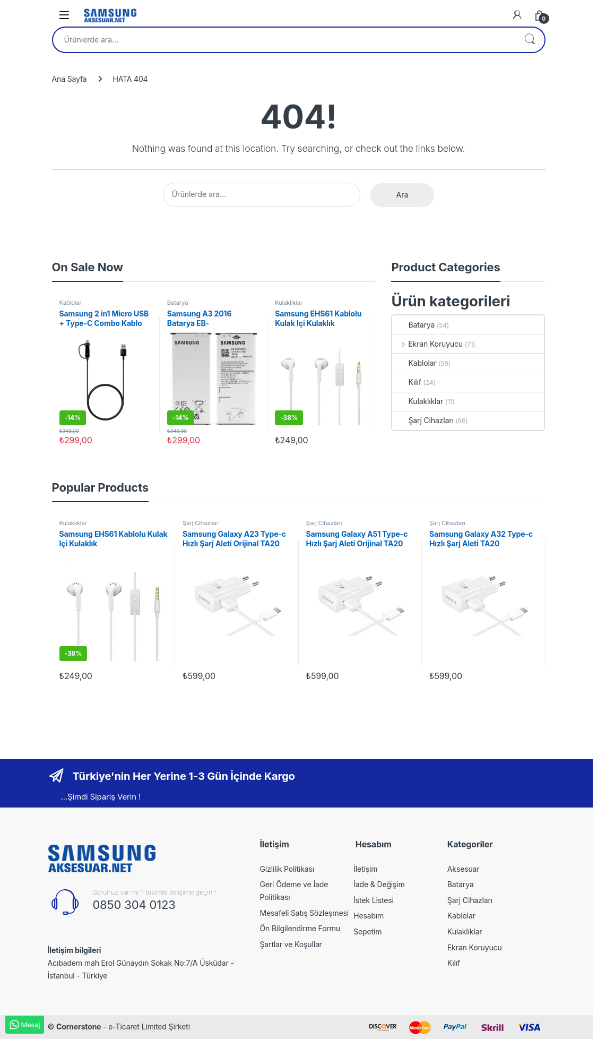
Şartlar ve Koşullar (291, 944)
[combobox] (284, 40)
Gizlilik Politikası (287, 868)
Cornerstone (78, 1026)
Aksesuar (463, 868)
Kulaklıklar (288, 302)
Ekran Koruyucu (427, 343)
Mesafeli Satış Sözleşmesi (304, 912)
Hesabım (368, 915)
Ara (529, 40)
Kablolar (70, 302)
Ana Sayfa (69, 78)
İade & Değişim (379, 884)
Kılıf (406, 382)
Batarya (177, 302)
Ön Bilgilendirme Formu (300, 928)
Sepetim (367, 931)
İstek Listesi (373, 900)
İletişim (365, 868)
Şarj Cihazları (422, 420)
